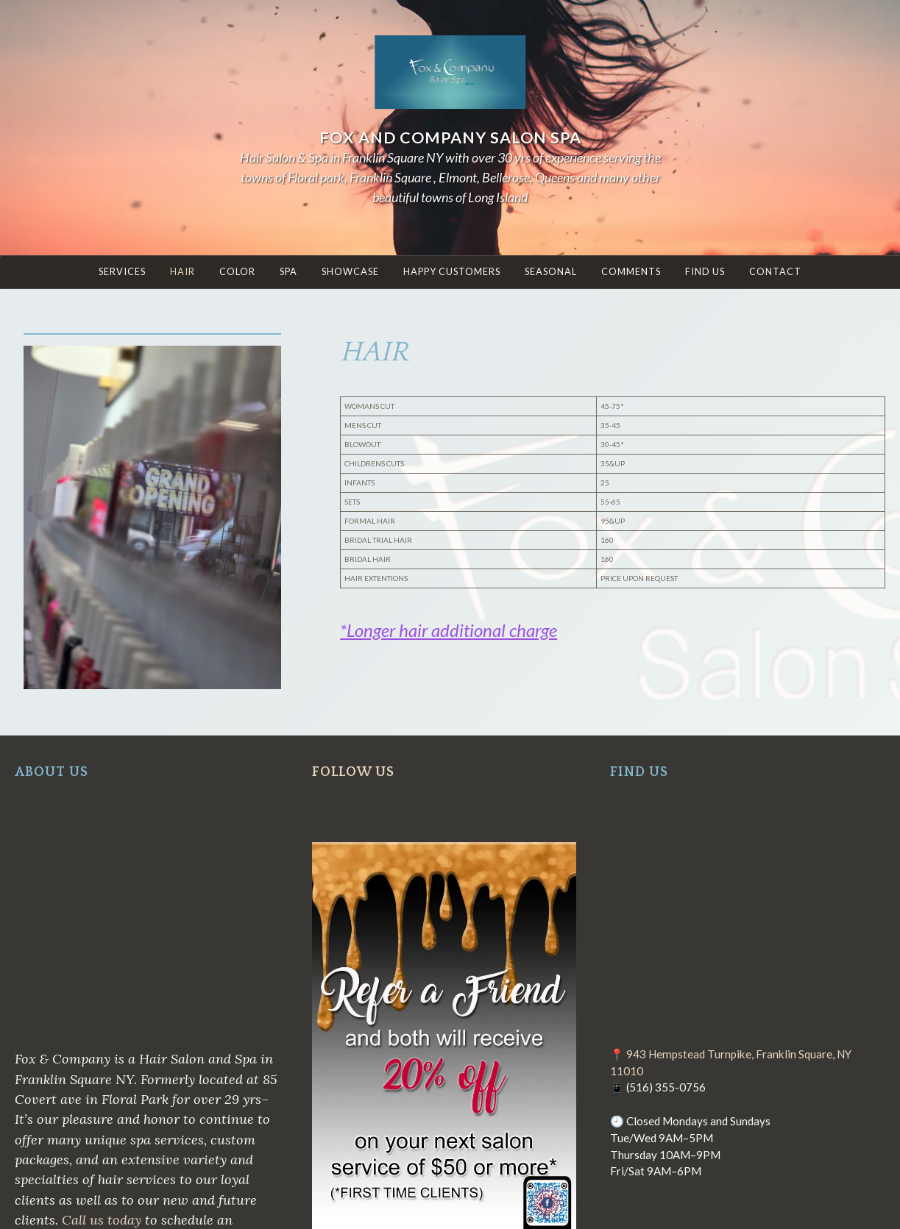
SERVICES (122, 271)
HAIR (182, 271)
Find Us (705, 271)
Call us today (101, 1219)
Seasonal (551, 271)
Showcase (350, 271)
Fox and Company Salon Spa (450, 137)
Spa (288, 271)
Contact (775, 271)
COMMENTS (631, 271)
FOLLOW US (353, 772)
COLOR (237, 271)
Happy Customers (451, 271)
